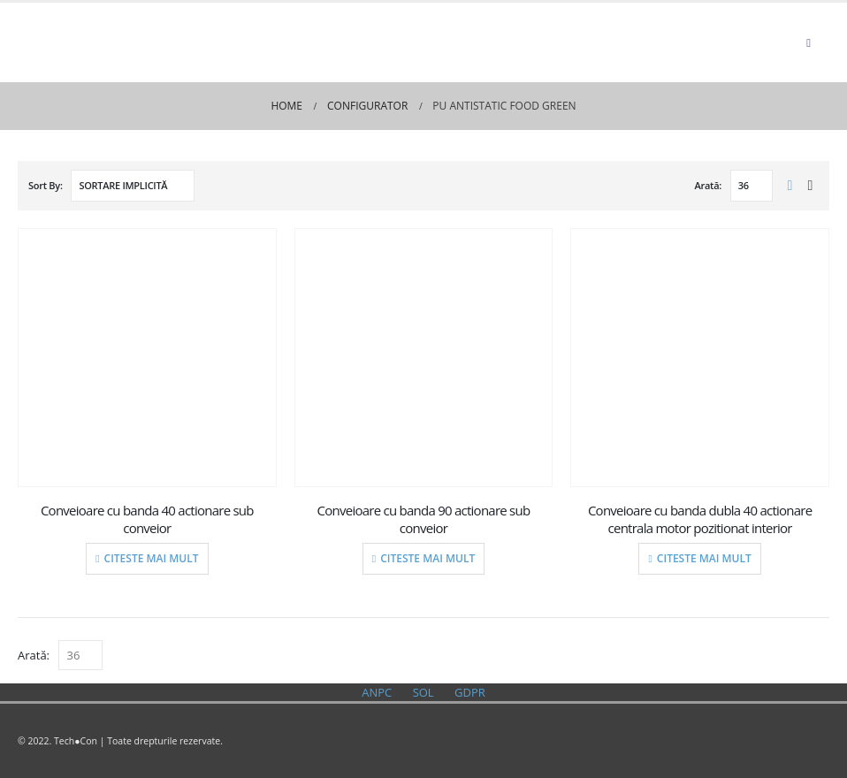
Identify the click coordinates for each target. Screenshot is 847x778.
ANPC (377, 692)
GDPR (469, 692)
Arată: (708, 185)
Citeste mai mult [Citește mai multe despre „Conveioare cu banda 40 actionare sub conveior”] (151, 558)
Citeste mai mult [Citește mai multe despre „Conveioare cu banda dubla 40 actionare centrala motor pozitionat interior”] (704, 558)
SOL (423, 692)
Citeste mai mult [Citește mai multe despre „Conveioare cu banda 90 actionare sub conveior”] (427, 558)
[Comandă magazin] (133, 186)
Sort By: (45, 185)
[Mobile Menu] (808, 42)
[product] (147, 358)
